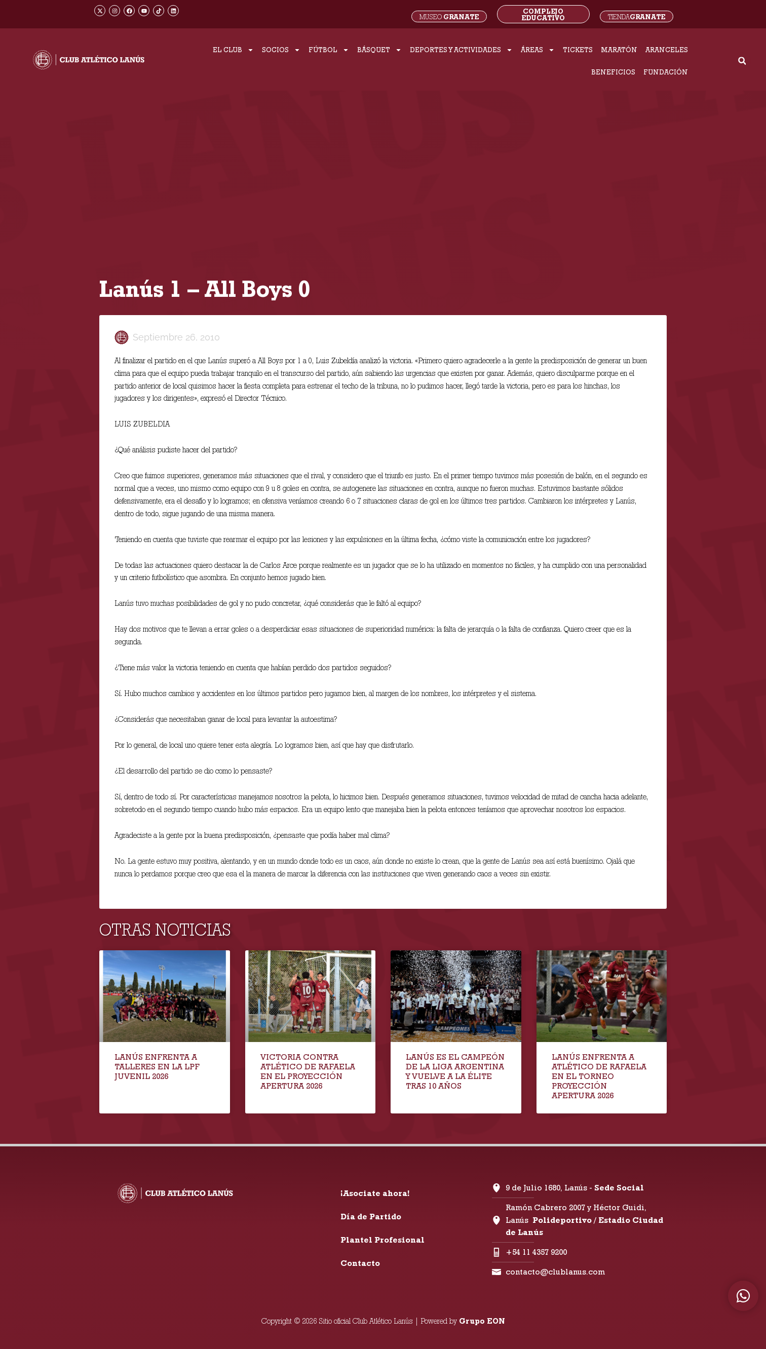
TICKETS (578, 50)
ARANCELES (666, 50)
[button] (742, 61)
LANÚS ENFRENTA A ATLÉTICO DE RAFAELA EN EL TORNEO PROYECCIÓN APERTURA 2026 (599, 1076)
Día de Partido (370, 1216)
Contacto (360, 1263)
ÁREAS (538, 50)
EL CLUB (233, 50)
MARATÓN (619, 50)
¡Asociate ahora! (374, 1193)
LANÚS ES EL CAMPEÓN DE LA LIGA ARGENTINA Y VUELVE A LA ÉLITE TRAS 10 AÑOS (455, 1071)
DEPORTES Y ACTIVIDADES (461, 50)
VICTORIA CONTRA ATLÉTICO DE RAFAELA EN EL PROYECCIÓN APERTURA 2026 (307, 1071)
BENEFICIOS (613, 72)
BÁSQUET (379, 50)
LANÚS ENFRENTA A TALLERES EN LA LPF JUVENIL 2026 (157, 1066)
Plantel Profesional (382, 1240)
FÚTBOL (329, 50)
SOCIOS (281, 50)
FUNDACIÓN (665, 72)
